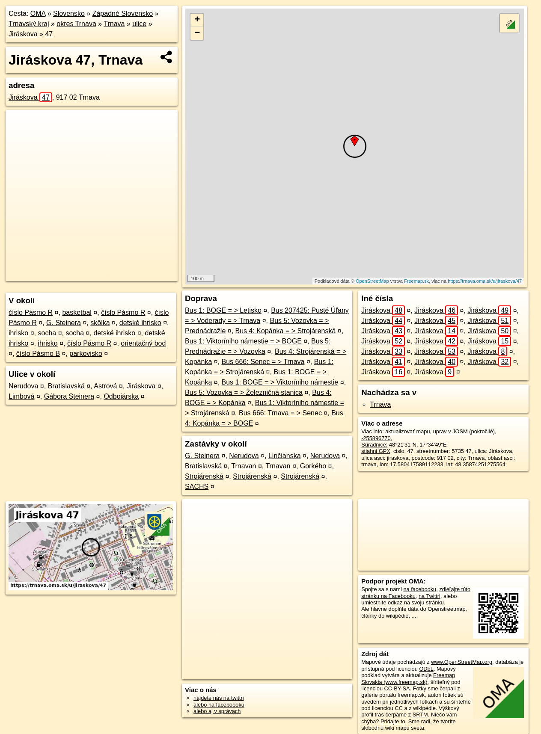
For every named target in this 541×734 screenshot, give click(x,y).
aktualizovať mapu (407, 431)
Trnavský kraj (29, 23)
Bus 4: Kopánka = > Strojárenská (285, 330)
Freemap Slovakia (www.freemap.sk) (408, 678)
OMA (38, 13)
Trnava (114, 23)
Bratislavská (66, 386)
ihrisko (18, 333)
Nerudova (23, 386)
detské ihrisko (140, 322)
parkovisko (85, 353)
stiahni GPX (375, 451)
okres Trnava (76, 23)
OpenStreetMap (372, 281)
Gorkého (313, 466)
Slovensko (69, 13)
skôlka (100, 322)
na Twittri (429, 596)
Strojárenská (204, 476)
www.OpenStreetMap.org (461, 662)
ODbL (426, 669)
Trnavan (243, 466)
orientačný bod (143, 343)
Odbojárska (121, 396)
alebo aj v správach (217, 711)
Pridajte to (392, 721)
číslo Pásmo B (38, 353)
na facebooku (419, 589)
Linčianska (284, 455)
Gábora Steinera (69, 396)
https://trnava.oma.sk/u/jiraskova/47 (485, 281)
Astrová (105, 386)
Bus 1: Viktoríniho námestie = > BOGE (243, 341)
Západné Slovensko (122, 13)
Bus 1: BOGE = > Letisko (223, 310)
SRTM (420, 714)
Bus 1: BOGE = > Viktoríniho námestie (280, 382)
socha (47, 333)
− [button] (197, 33)
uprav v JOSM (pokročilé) (464, 431)
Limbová (21, 396)
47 (49, 34)
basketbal (77, 312)
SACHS (196, 486)
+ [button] (197, 20)
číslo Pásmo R (31, 312)
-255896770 (375, 438)
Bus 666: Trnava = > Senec (280, 413)
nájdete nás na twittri (218, 698)
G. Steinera (63, 322)
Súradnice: (374, 444)
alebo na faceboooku (218, 704)
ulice (139, 23)
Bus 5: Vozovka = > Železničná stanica (244, 392)
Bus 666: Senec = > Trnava (263, 361)
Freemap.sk (416, 281)
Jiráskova (23, 34)
